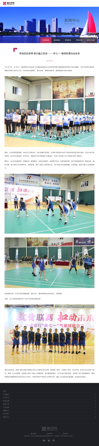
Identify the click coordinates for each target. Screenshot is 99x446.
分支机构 (6, 407)
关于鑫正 (6, 394)
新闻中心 (6, 410)
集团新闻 (46, 40)
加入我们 (6, 414)
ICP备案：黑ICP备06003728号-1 (63, 436)
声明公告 (79, 40)
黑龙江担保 (91, 40)
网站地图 (33, 433)
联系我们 (65, 433)
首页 (4, 391)
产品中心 (6, 397)
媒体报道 (57, 40)
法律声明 (49, 433)
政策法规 (6, 401)
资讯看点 (68, 40)
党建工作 (6, 404)
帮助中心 (6, 417)
